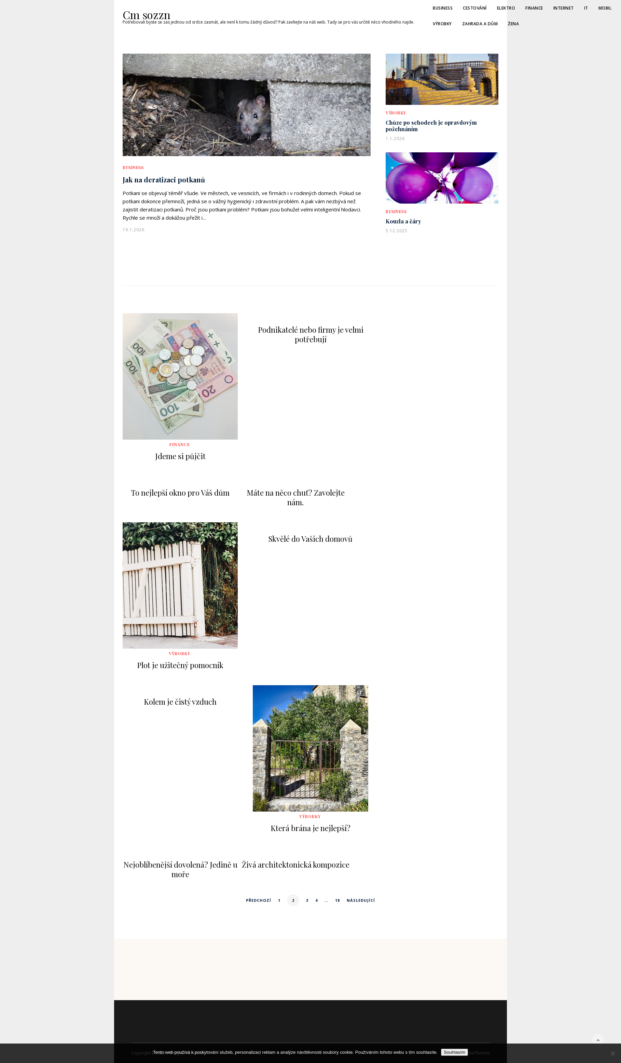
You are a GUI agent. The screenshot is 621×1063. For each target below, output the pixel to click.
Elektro (506, 8)
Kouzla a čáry (403, 221)
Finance (534, 8)
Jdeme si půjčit (180, 456)
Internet (563, 8)
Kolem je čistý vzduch (180, 701)
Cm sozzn (143, 14)
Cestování (475, 8)
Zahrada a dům (480, 24)
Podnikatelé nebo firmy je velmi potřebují (310, 334)
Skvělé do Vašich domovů (310, 538)
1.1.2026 (395, 138)
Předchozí (258, 900)
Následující (361, 900)
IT (586, 8)
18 (337, 900)
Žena (513, 24)
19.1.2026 (133, 230)
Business (443, 8)
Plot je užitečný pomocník (180, 665)
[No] (612, 1053)
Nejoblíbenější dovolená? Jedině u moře (180, 869)
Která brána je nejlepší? (310, 828)
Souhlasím (454, 1052)
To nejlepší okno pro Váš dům (180, 492)
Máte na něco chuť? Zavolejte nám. (296, 497)
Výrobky (442, 24)
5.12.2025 (397, 231)
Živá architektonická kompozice (295, 864)
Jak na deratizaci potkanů (164, 179)
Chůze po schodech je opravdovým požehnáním (431, 126)
